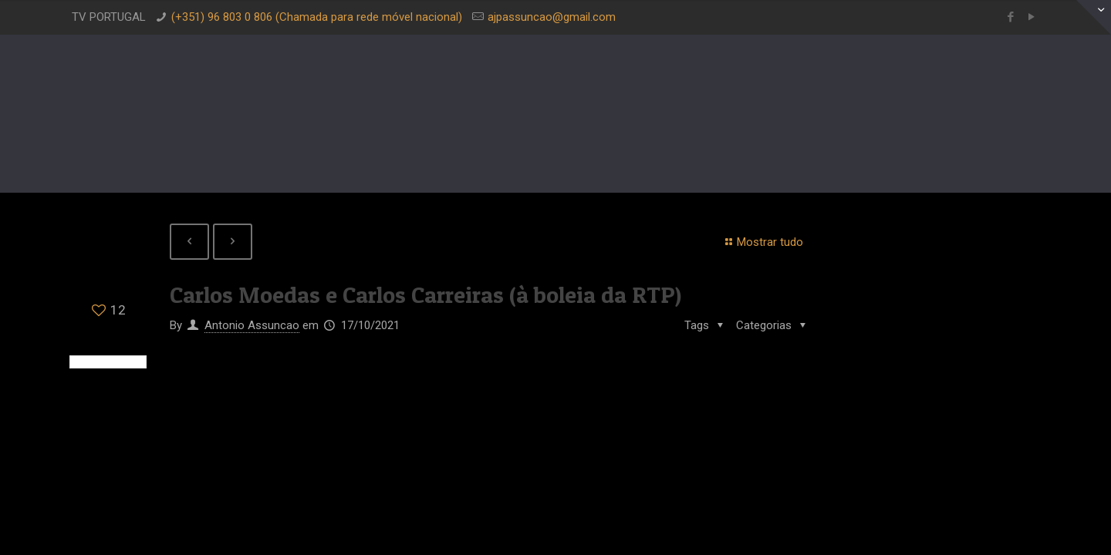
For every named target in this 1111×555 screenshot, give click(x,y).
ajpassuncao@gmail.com (552, 17)
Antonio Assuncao (251, 325)
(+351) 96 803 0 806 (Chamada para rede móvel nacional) (316, 17)
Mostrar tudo (762, 242)
